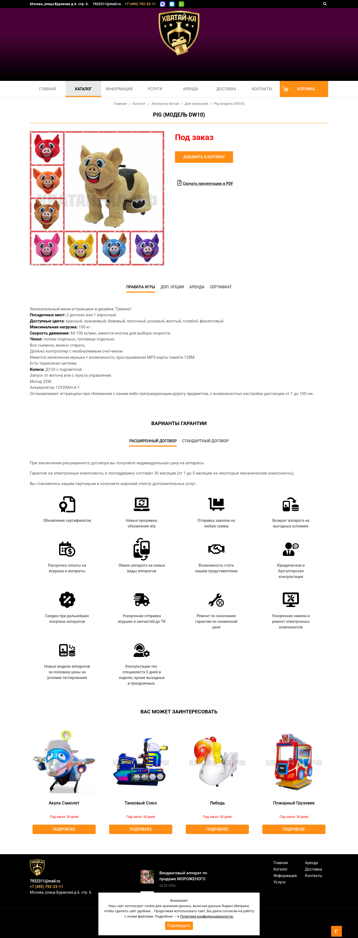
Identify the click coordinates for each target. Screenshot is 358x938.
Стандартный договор (205, 441)
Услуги (155, 89)
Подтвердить (179, 925)
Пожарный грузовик (294, 803)
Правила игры (140, 287)
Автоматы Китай (165, 104)
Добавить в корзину (204, 157)
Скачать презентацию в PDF (205, 183)
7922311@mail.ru (107, 4)
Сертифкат (221, 287)
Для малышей (196, 104)
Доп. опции (172, 287)
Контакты (262, 89)
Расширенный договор (153, 441)
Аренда (190, 89)
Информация (119, 89)
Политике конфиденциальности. (207, 916)
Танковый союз (141, 803)
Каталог (83, 89)
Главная (47, 89)
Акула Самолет (64, 803)
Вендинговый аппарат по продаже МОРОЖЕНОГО (183, 876)
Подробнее (64, 829)
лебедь (217, 803)
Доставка (226, 89)
